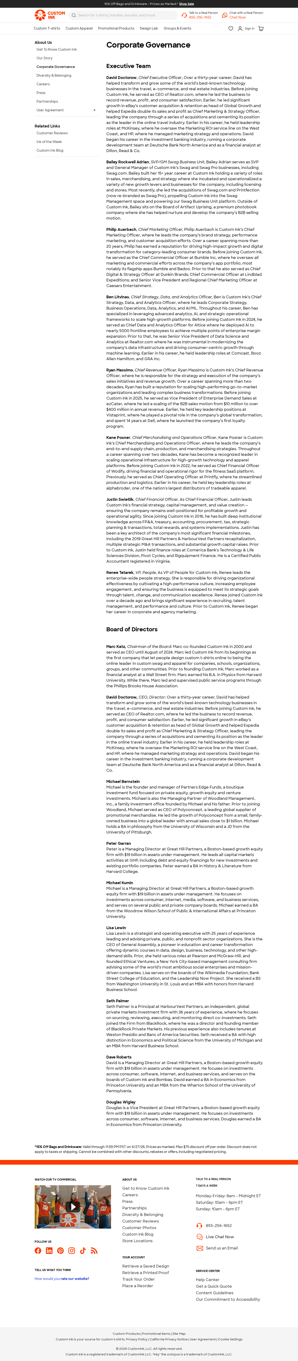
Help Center (208, 1279)
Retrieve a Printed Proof (145, 1272)
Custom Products (126, 1334)
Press (127, 1201)
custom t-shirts (113, 1339)
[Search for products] (120, 15)
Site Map (179, 1334)
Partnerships (134, 1208)
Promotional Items (156, 1334)
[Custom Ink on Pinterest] (60, 1250)
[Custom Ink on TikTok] (83, 1250)
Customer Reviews (140, 1221)
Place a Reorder (137, 1285)
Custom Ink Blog (137, 1234)
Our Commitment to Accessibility (228, 1299)
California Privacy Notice (169, 1339)
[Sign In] (245, 28)
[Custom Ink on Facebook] (38, 1250)
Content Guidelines (214, 1292)
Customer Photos (139, 1227)
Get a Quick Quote (214, 1286)
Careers (130, 1195)
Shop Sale (186, 4)
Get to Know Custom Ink (145, 1188)
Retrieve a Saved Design (145, 1266)
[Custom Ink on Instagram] (71, 1250)
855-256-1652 (219, 1225)
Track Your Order (138, 1279)
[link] (50, 15)
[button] (246, 17)
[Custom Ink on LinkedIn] (49, 1250)
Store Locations (137, 1240)
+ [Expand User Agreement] (94, 110)
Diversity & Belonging (142, 1214)
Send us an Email (222, 1248)
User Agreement (203, 1339)
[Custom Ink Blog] (94, 1250)
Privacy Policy (137, 1339)
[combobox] (123, 15)
